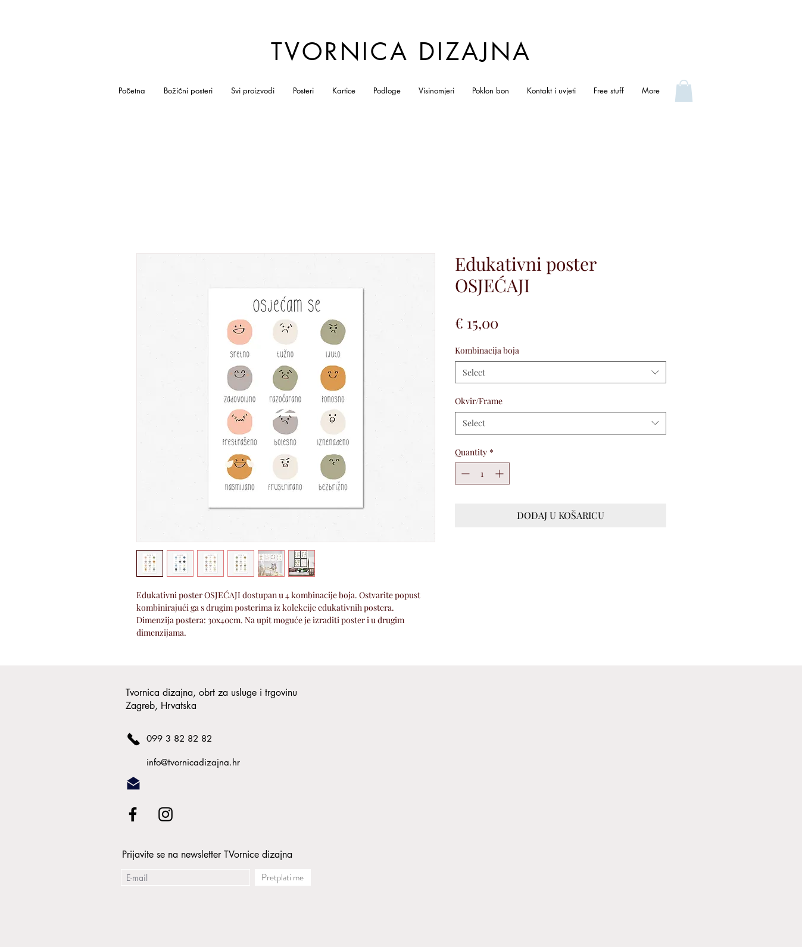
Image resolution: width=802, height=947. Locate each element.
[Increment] (500, 473)
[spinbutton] (482, 473)
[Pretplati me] (283, 877)
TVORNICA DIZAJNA (401, 51)
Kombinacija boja (487, 350)
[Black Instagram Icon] (165, 814)
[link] (684, 91)
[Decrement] (464, 473)
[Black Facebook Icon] (132, 814)
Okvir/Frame (479, 401)
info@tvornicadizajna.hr (193, 762)
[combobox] (560, 372)
